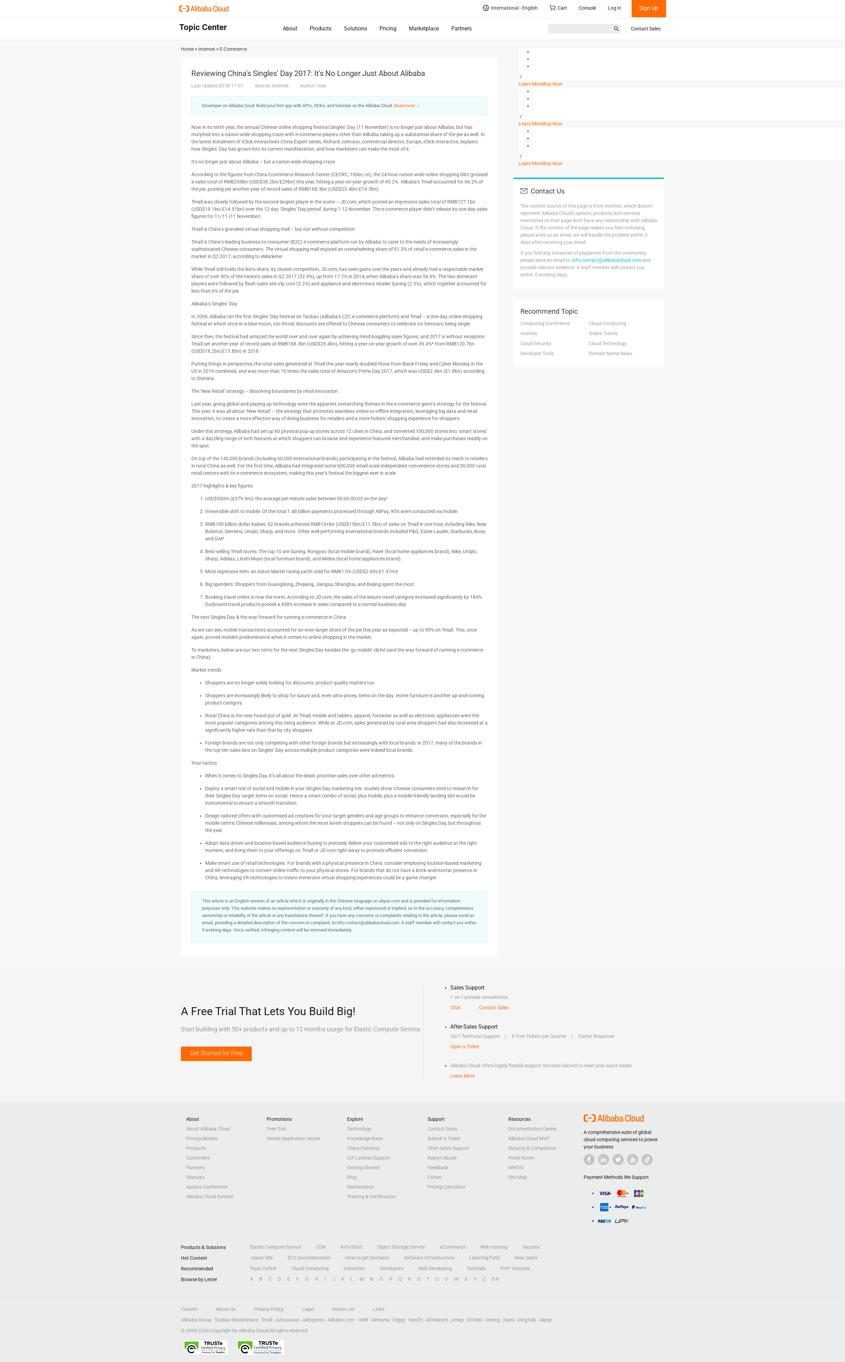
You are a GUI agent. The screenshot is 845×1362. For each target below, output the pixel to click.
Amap (457, 1320)
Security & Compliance (532, 1148)
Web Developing (435, 1268)
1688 (362, 1320)
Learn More (531, 84)
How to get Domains (367, 1257)
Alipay (545, 1320)
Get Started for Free (216, 1053)
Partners (461, 28)
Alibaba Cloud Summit (209, 1196)
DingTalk (527, 1320)
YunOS (415, 1320)
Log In (614, 8)
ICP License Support (368, 1158)
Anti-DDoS (351, 1247)
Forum (435, 1177)
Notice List (343, 1309)
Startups (195, 1177)
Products (321, 28)
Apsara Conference (206, 1187)
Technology (359, 1129)
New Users (526, 1257)
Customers (198, 1158)
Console (587, 8)
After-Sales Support (448, 1148)
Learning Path (484, 1257)
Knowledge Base (365, 1138)
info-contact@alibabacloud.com (606, 260)
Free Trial (276, 1129)
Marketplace (424, 28)
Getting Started (363, 1167)
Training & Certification (371, 1196)
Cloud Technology (608, 343)
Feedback (438, 1167)
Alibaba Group (196, 1320)
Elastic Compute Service (275, 1247)
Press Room (521, 1158)
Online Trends (603, 333)
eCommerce (452, 1247)
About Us (226, 1309)
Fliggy (399, 1320)
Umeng (492, 1320)
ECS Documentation (309, 1257)
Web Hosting (494, 1247)
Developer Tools (537, 353)
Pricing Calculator (446, 1187)
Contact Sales (646, 28)
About (290, 28)
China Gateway (363, 1148)
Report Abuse (442, 1158)
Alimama (380, 1320)
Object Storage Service (401, 1247)
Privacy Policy (269, 1309)
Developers (391, 1268)
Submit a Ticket (444, 1138)
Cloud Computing (607, 323)
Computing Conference (545, 323)
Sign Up (648, 8)
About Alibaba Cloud (208, 1129)
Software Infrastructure (429, 1257)
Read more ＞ (407, 105)
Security (531, 1247)
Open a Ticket (464, 1046)
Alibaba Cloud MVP (528, 1138)
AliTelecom (436, 1320)
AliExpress (314, 1320)
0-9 (495, 1279)
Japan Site (261, 1257)
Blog (352, 1177)
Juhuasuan (287, 1320)
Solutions (355, 28)
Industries (354, 1268)
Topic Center (263, 1268)
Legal (308, 1309)
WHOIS (516, 1167)
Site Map (517, 1177)
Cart (558, 8)
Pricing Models (202, 1138)
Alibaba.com (340, 1320)
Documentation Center (532, 1129)
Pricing (388, 28)
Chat (455, 1007)
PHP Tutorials (515, 1268)
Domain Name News (610, 353)
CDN (321, 1247)
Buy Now (553, 84)
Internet (528, 333)
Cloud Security (535, 343)
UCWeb (474, 1320)
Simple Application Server (293, 1138)
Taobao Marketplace (236, 1320)
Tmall (266, 1320)
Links (378, 1309)
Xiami (509, 1320)
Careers (189, 1309)
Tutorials (476, 1268)
